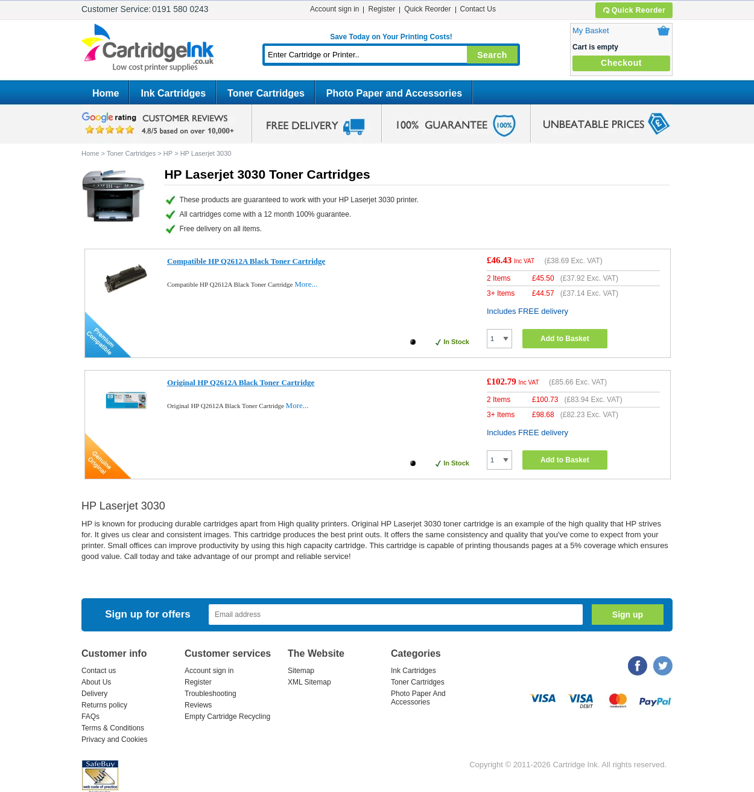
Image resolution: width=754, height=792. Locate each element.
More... (305, 284)
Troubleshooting (210, 693)
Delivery (94, 693)
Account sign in (334, 9)
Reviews (198, 705)
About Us (96, 682)
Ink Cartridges (173, 93)
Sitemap (301, 670)
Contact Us (478, 9)
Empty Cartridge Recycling (227, 716)
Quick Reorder (633, 10)
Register (381, 9)
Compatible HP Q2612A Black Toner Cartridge (246, 261)
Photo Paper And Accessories (418, 697)
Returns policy (104, 705)
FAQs (90, 716)
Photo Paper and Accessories (394, 93)
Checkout (621, 63)
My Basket (590, 30)
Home (105, 93)
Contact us (98, 670)
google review (159, 123)
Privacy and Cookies (114, 739)
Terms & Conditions (112, 728)
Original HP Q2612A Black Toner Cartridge (240, 382)
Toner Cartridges (266, 93)
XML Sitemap (309, 682)
